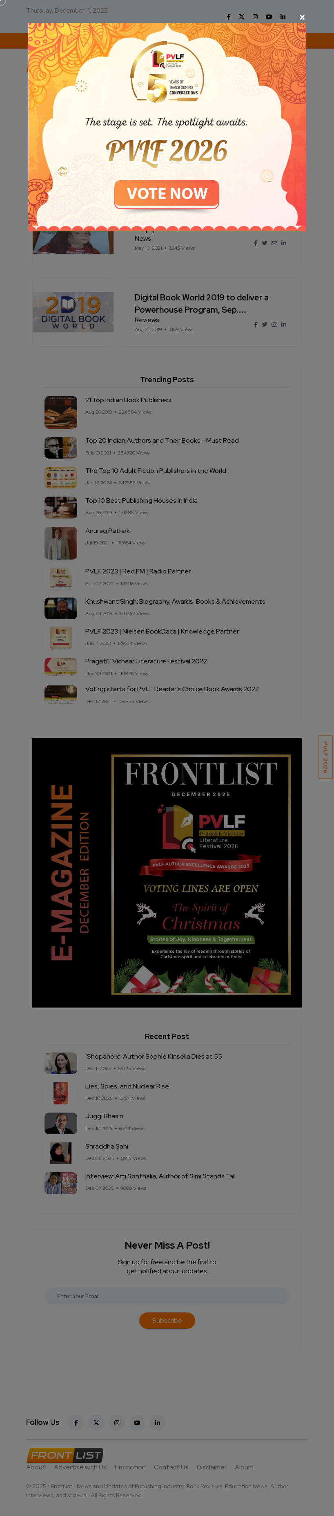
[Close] (167, 17)
